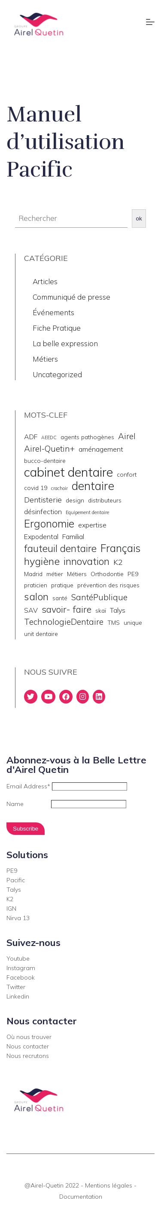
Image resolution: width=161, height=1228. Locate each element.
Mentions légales (108, 1185)
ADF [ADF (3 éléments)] (30, 436)
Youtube (18, 958)
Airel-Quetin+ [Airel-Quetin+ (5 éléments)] (49, 448)
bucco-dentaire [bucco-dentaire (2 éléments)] (45, 460)
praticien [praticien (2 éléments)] (35, 585)
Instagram (20, 968)
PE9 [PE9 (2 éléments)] (133, 573)
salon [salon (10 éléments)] (36, 596)
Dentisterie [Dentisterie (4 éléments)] (43, 499)
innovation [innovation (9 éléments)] (86, 561)
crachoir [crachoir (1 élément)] (59, 488)
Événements (53, 312)
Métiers (45, 358)
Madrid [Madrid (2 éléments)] (33, 573)
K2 (9, 899)
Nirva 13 (18, 918)
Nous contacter (27, 1046)
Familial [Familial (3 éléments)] (73, 536)
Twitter (15, 987)
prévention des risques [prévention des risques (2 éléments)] (108, 585)
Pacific (15, 880)
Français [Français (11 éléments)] (120, 548)
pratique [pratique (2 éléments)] (62, 585)
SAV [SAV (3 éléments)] (31, 610)
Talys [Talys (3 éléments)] (117, 610)
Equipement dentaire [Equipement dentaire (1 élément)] (87, 512)
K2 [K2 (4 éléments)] (118, 562)
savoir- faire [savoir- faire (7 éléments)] (66, 609)
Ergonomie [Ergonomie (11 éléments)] (49, 523)
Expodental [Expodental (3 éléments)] (41, 536)
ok (139, 218)
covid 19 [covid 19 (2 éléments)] (35, 487)
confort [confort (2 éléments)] (127, 474)
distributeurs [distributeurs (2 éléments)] (105, 500)
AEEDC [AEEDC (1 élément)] (49, 437)
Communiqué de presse (71, 296)
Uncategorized (57, 374)
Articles (45, 281)
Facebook (20, 977)
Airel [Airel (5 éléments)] (127, 436)
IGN (11, 908)
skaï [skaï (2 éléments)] (100, 610)
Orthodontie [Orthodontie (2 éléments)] (107, 573)
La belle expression (65, 343)
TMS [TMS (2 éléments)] (113, 622)
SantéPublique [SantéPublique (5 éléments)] (99, 597)
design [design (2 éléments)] (75, 500)
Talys (13, 889)
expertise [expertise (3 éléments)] (92, 525)
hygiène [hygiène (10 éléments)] (42, 561)
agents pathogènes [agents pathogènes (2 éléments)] (87, 436)
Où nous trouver (29, 1037)
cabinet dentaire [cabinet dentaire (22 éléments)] (68, 472)
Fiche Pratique (57, 327)
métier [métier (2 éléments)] (54, 573)
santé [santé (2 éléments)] (59, 598)
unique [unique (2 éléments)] (133, 622)
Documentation (80, 1196)
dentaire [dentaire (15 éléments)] (93, 485)
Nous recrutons (27, 1056)
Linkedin (17, 996)
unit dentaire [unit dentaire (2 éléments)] (41, 633)
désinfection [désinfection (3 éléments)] (43, 511)
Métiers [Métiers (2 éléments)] (77, 573)
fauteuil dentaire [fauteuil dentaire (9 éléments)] (60, 548)
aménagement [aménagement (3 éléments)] (101, 449)
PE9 (11, 870)
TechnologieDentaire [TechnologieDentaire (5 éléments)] (63, 622)
